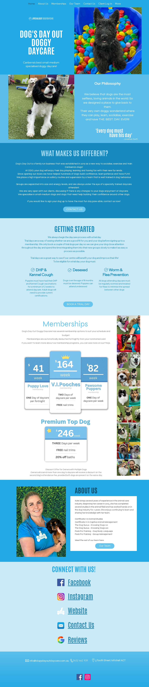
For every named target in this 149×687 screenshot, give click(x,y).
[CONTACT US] (74, 209)
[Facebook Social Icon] (80, 677)
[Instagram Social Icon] (88, 677)
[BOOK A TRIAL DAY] (78, 304)
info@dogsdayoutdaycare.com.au (49, 660)
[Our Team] (104, 546)
